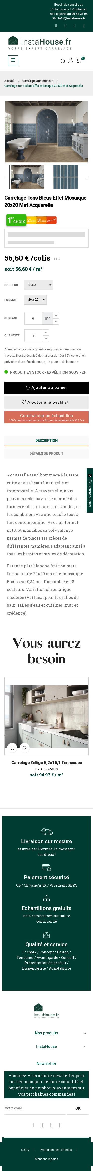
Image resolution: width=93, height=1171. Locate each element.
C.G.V (25, 1150)
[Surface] (33, 318)
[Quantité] (33, 335)
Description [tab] (46, 440)
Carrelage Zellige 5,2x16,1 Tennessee (46, 762)
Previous (5, 177)
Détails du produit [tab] (46, 453)
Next (87, 177)
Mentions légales (46, 1159)
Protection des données (56, 1150)
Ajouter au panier (46, 387)
